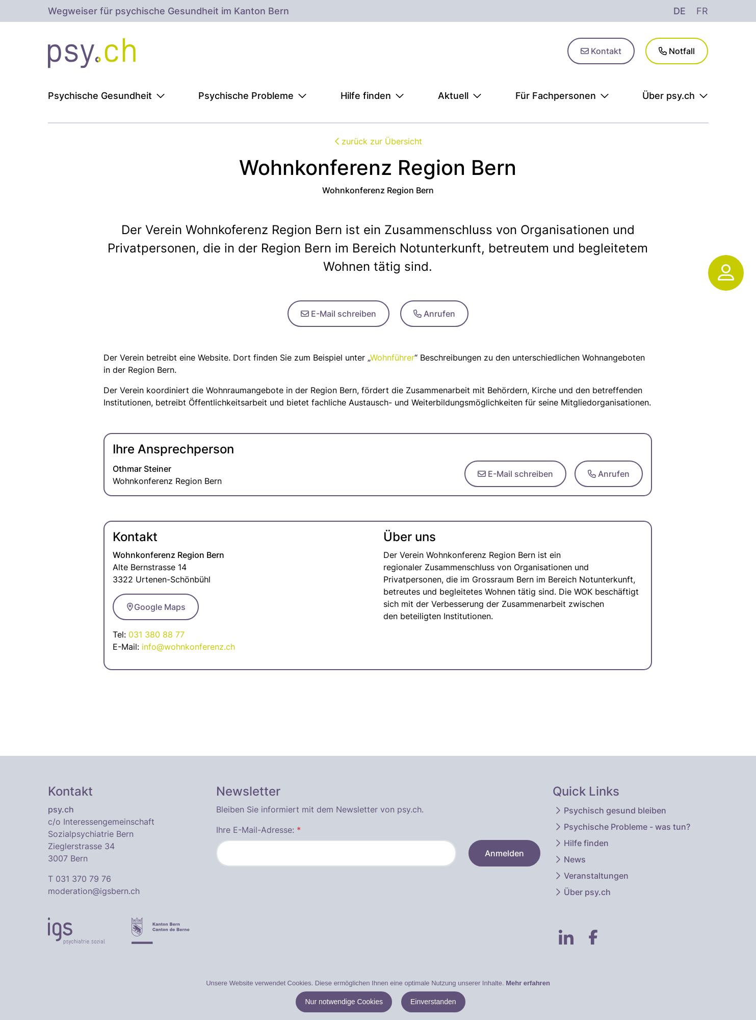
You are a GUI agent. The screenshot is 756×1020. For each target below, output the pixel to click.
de (679, 11)
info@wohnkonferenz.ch (188, 647)
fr (702, 11)
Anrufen (434, 314)
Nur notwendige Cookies (344, 1002)
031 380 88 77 (156, 634)
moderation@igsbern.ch (94, 891)
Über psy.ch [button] (675, 95)
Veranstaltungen (591, 876)
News (570, 859)
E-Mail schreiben (338, 314)
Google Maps (156, 607)
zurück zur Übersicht (377, 141)
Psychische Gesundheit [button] (106, 95)
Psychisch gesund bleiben (610, 810)
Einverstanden (433, 1002)
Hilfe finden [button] (372, 95)
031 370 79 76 (83, 879)
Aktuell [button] (460, 95)
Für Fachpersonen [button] (562, 95)
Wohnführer (392, 357)
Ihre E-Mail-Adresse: (258, 830)
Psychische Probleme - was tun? (622, 827)
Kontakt (601, 51)
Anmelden (504, 853)
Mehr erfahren (528, 983)
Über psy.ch (582, 892)
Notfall (677, 51)
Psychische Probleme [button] (252, 95)
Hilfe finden (581, 843)
